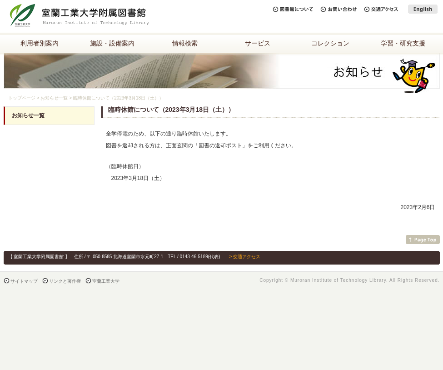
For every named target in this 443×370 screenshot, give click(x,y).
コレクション (330, 43)
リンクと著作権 (65, 281)
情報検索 (185, 43)
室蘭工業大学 (105, 281)
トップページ (21, 97)
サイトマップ (24, 281)
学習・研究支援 (403, 43)
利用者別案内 (39, 43)
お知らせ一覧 (54, 97)
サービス (257, 43)
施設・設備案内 (112, 43)
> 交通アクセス (244, 256)
